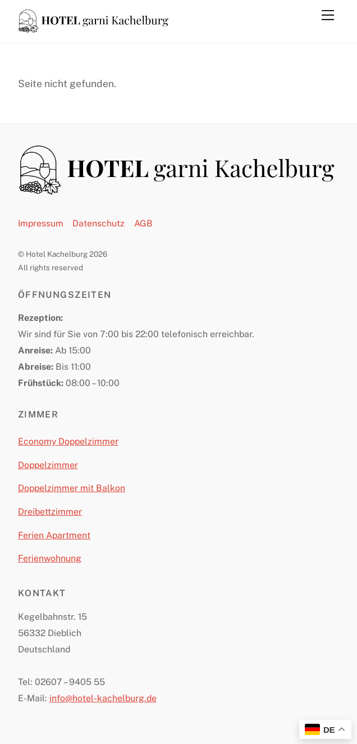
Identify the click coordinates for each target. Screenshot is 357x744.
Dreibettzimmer (50, 511)
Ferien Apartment (54, 535)
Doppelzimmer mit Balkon (71, 488)
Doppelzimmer (48, 465)
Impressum (40, 223)
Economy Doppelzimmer (68, 441)
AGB (143, 223)
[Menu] (328, 15)
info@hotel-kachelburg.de (103, 698)
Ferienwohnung (49, 558)
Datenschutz (98, 223)
